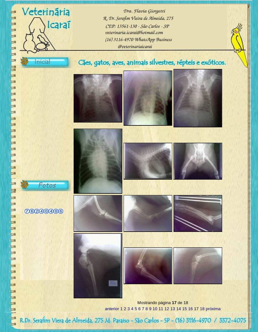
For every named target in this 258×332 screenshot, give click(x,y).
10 (155, 308)
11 (160, 308)
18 (202, 308)
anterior (112, 308)
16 (190, 308)
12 (167, 308)
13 (172, 308)
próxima (213, 308)
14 (178, 308)
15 (184, 308)
